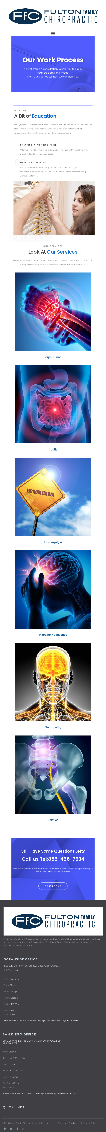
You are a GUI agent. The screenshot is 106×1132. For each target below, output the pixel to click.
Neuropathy (53, 727)
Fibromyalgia (53, 542)
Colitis (53, 449)
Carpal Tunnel (53, 357)
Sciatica (53, 820)
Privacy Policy (89, 1123)
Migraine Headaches (53, 634)
